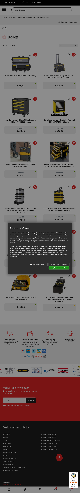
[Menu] (77, 473)
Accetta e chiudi (59, 268)
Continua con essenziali (59, 264)
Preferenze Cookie (37, 264)
